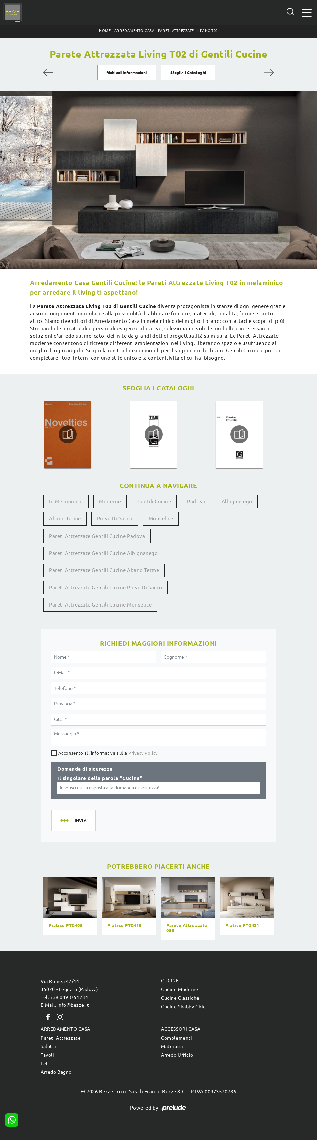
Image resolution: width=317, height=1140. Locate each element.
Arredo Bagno (56, 1072)
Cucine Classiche (180, 998)
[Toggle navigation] (306, 12)
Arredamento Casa (134, 31)
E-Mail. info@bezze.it (65, 1005)
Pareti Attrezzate (176, 31)
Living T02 (207, 31)
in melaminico (66, 501)
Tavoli (47, 1055)
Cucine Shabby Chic (183, 1006)
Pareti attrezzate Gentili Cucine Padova (97, 536)
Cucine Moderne (179, 989)
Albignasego (237, 501)
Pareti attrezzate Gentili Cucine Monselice (100, 605)
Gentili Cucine (154, 501)
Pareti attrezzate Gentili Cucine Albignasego (103, 553)
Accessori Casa (180, 1029)
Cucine (170, 980)
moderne (110, 501)
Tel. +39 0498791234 (64, 997)
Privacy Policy (142, 753)
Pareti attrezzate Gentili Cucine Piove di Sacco (105, 587)
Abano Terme (65, 518)
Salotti (48, 1046)
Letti (46, 1063)
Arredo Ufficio (177, 1055)
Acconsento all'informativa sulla (108, 753)
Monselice (161, 518)
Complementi (176, 1038)
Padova (196, 501)
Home (105, 31)
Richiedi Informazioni (126, 72)
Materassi (172, 1046)
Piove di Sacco (114, 518)
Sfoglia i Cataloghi (188, 72)
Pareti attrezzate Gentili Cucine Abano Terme (104, 570)
